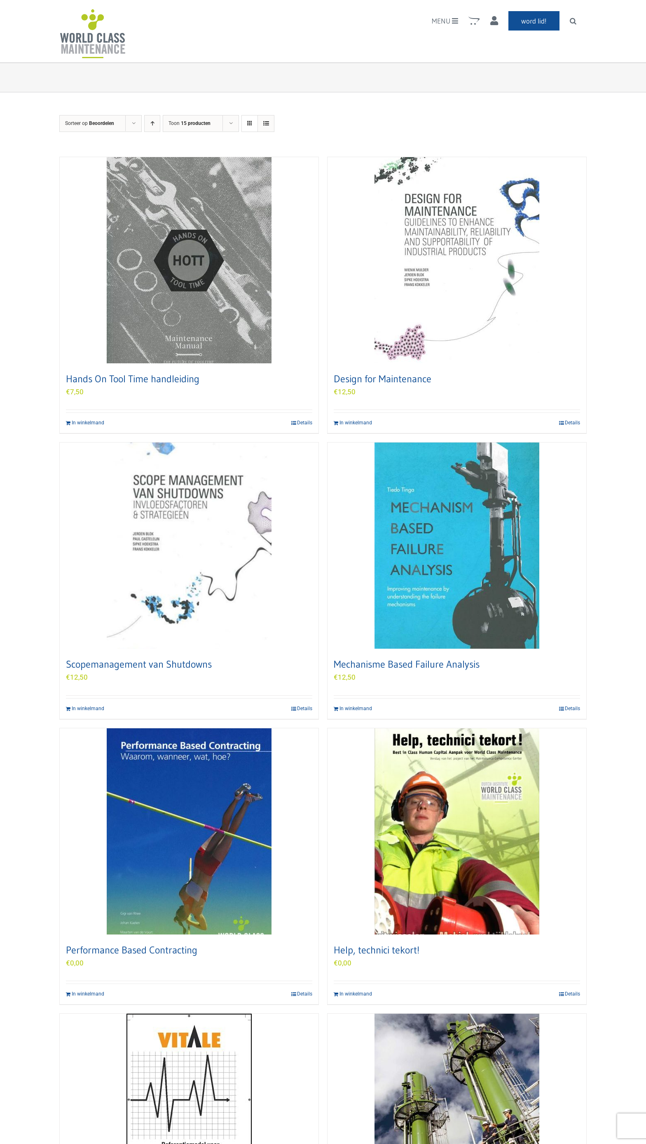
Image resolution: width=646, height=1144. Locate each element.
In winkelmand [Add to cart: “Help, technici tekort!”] (355, 994)
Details (304, 423)
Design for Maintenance (382, 379)
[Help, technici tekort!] (457, 831)
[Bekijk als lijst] (266, 123)
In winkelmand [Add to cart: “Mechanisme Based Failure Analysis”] (355, 708)
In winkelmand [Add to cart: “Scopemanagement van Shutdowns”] (88, 708)
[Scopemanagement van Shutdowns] (189, 546)
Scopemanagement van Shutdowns (139, 664)
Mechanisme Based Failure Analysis (407, 664)
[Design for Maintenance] (457, 260)
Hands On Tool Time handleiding (132, 379)
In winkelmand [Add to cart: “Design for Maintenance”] (355, 423)
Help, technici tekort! (376, 950)
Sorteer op (89, 123)
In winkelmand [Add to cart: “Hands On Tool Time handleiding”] (88, 423)
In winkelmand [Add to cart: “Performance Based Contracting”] (88, 994)
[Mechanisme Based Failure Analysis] (457, 546)
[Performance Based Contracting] (189, 831)
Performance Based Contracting (131, 950)
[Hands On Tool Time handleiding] (189, 260)
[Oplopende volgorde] (152, 123)
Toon (190, 123)
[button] (573, 20)
